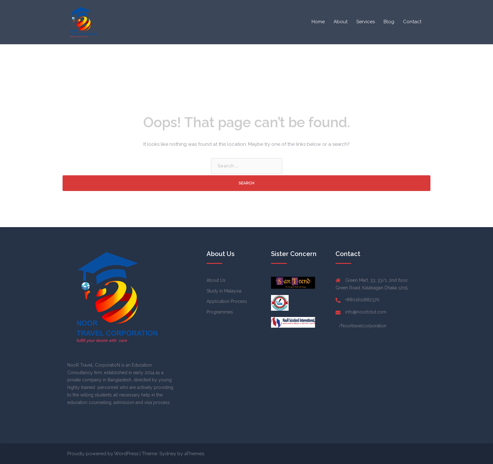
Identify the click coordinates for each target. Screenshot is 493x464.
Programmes (220, 311)
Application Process (227, 301)
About (340, 22)
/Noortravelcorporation (362, 325)
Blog (389, 22)
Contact (412, 22)
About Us (216, 280)
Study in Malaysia (224, 290)
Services (365, 22)
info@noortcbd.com (365, 311)
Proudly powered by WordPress (102, 453)
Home (318, 22)
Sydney (167, 453)
